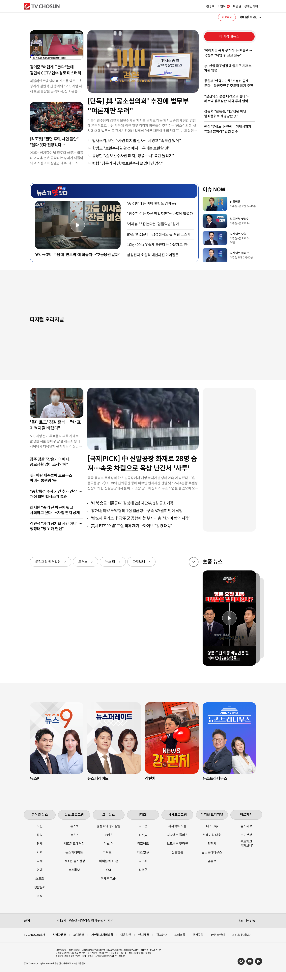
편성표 (201, 6)
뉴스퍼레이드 (74, 852)
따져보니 (139, 562)
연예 (40, 870)
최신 (40, 826)
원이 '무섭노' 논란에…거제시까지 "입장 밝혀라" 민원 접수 (227, 129)
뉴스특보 (74, 870)
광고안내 (161, 935)
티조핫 (143, 870)
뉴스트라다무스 (212, 852)
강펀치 (212, 844)
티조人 (142, 835)
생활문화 (40, 887)
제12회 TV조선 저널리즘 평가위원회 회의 (84, 920)
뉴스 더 (110, 562)
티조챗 (143, 826)
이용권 (227, 6)
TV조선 (42, 6)
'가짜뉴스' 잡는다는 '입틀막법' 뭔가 (153, 224)
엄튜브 (212, 861)
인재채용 (143, 935)
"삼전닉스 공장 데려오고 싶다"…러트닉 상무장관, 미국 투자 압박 (227, 98)
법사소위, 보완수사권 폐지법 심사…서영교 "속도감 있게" (136, 140)
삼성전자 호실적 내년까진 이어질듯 (153, 255)
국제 (40, 861)
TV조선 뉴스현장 (74, 861)
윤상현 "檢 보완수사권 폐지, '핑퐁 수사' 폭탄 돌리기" (133, 155)
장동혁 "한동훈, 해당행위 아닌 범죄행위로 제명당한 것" (225, 113)
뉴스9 (74, 826)
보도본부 (246, 835)
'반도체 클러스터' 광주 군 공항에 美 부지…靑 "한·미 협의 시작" (140, 518)
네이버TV (258, 961)
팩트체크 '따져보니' (246, 843)
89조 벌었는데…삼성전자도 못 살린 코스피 (158, 234)
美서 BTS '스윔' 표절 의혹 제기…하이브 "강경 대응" (132, 525)
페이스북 (241, 961)
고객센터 (78, 935)
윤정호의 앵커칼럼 (48, 562)
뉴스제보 (246, 826)
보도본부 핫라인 (177, 844)
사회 (40, 852)
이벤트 (214, 6)
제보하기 (226, 17)
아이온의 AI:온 (108, 861)
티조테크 (143, 844)
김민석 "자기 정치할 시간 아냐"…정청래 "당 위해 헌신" (56, 526)
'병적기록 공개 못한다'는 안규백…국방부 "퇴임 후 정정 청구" (228, 53)
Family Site (247, 920)
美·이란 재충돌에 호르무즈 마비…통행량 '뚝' (51, 478)
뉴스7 (74, 835)
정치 (40, 835)
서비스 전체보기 (242, 935)
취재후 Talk (108, 879)
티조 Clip (212, 826)
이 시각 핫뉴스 (229, 36)
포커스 (83, 562)
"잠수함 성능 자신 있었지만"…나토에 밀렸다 (160, 214)
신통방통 (177, 852)
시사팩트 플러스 (177, 835)
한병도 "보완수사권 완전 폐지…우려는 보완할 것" (131, 148)
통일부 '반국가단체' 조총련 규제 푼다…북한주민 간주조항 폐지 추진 (228, 83)
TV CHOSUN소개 (34, 935)
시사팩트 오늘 (177, 826)
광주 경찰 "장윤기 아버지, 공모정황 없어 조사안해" (50, 462)
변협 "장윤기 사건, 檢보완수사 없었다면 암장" (128, 163)
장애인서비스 (243, 6)
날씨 (40, 896)
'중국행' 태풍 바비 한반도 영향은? (151, 203)
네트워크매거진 (74, 844)
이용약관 (125, 935)
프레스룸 (179, 935)
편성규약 (197, 935)
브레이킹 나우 (212, 835)
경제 (40, 844)
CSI (108, 870)
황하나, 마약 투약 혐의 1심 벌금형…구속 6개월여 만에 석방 (137, 510)
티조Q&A (143, 852)
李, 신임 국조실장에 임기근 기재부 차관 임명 (228, 68)
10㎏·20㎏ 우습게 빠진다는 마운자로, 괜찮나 (158, 245)
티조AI (143, 861)
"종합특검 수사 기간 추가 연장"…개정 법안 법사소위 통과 (56, 494)
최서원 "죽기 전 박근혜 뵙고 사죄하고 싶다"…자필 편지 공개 (55, 510)
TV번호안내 (218, 935)
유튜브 (249, 961)
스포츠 (39, 879)
